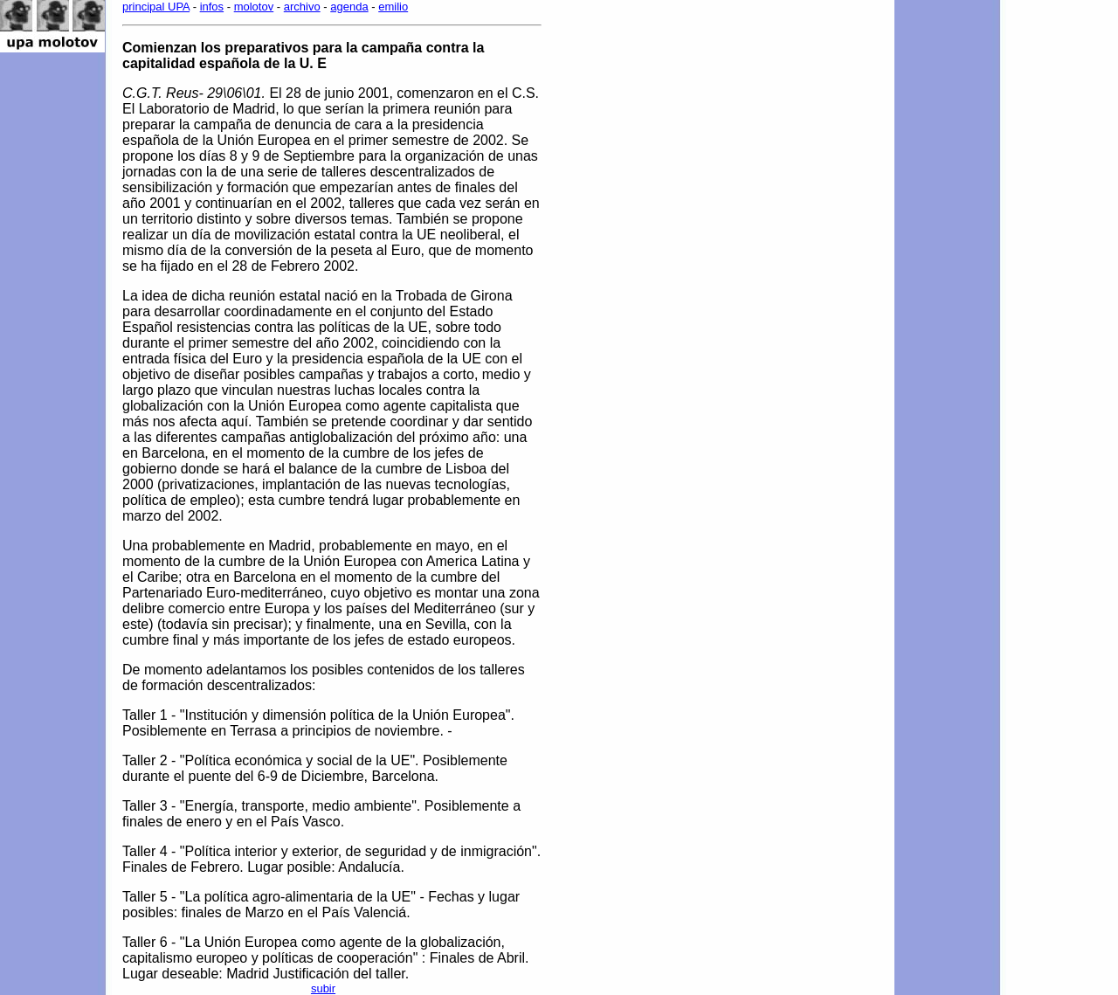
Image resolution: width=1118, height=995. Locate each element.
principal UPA (156, 6)
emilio (393, 6)
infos (212, 6)
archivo (302, 6)
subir (323, 988)
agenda (349, 6)
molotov (254, 6)
